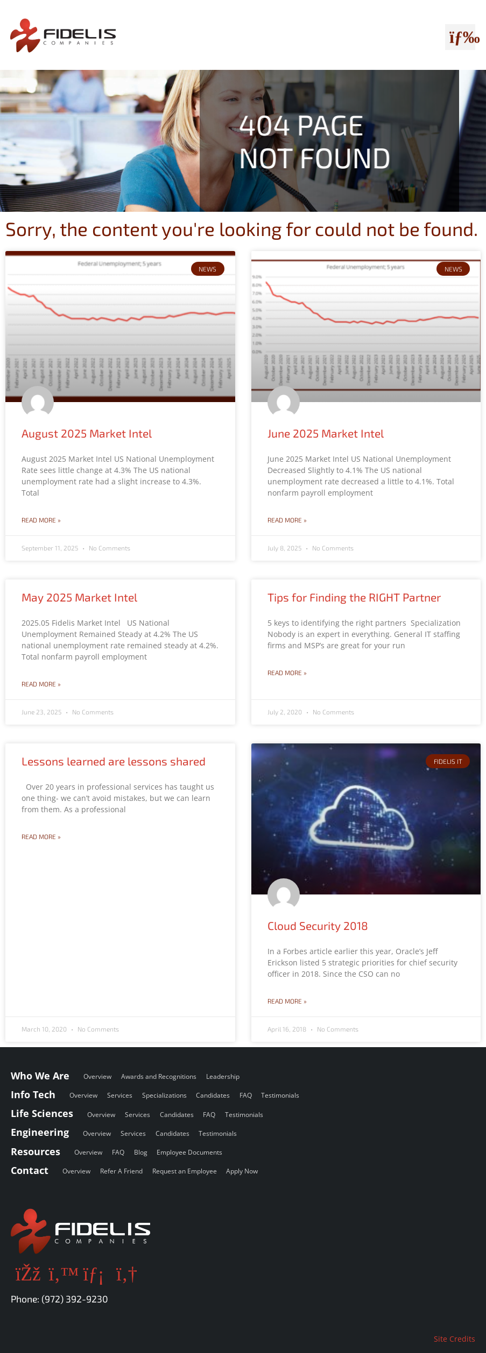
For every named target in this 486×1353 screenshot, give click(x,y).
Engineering (40, 1132)
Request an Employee (184, 1171)
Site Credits (454, 1339)
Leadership (223, 1076)
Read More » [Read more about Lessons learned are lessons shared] (41, 836)
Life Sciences (42, 1113)
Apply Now (242, 1171)
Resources (35, 1151)
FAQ (246, 1095)
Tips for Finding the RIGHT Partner (354, 597)
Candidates (213, 1095)
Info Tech (33, 1094)
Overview (97, 1076)
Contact (29, 1170)
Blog (140, 1152)
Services (119, 1095)
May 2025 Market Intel (79, 597)
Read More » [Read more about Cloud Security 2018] (287, 1001)
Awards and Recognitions (158, 1076)
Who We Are (40, 1075)
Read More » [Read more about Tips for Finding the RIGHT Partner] (287, 672)
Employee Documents (189, 1152)
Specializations (164, 1095)
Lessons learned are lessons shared (114, 761)
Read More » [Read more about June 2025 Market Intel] (287, 520)
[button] (460, 35)
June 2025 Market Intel (325, 433)
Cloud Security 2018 (317, 925)
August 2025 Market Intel (87, 433)
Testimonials (280, 1095)
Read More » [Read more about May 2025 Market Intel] (41, 684)
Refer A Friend (121, 1171)
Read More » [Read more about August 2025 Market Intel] (41, 520)
